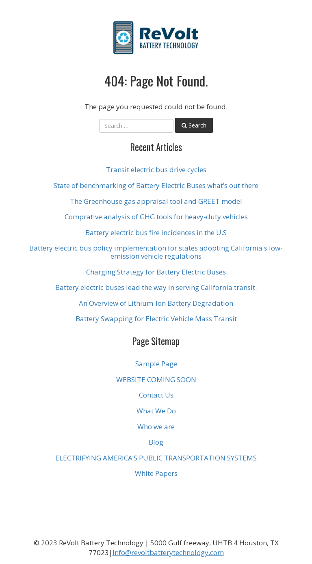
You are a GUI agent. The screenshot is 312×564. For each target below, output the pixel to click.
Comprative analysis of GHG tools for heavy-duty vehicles (156, 216)
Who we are (156, 426)
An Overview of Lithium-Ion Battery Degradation (156, 303)
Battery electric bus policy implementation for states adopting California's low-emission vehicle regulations (156, 252)
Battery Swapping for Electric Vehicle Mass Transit (156, 318)
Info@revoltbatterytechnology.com (168, 552)
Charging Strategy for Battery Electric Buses (156, 272)
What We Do (156, 410)
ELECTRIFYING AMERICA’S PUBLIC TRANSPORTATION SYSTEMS (156, 457)
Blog (156, 442)
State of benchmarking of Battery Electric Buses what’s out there (156, 185)
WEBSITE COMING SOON (156, 379)
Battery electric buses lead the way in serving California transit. (156, 287)
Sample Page (156, 363)
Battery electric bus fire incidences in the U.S (156, 232)
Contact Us (156, 395)
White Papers (156, 473)
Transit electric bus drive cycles (156, 169)
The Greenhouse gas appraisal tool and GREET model (156, 201)
